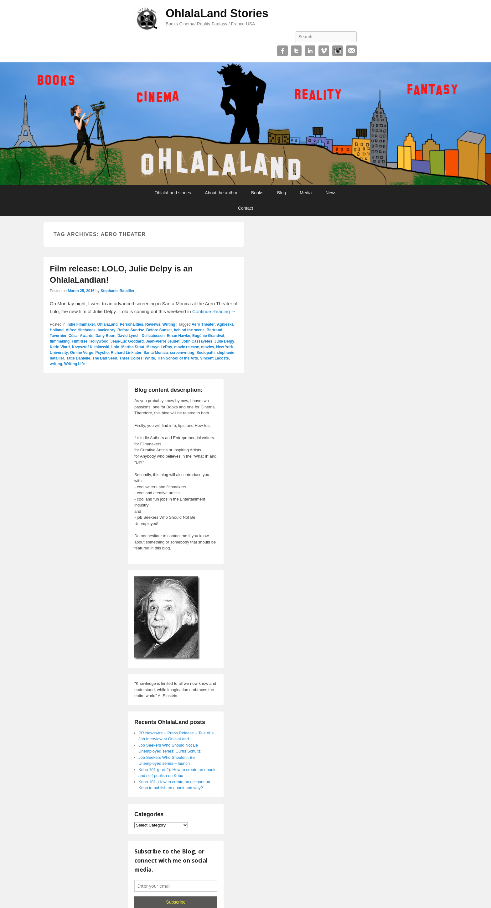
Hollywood (99, 341)
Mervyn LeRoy (159, 347)
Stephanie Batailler (117, 291)
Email (351, 50)
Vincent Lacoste (214, 358)
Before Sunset (159, 330)
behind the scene (189, 330)
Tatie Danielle (78, 358)
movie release (186, 347)
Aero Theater (203, 324)
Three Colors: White (137, 358)
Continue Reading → (214, 311)
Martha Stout (132, 347)
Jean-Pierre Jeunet (162, 341)
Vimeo (323, 50)
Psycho (102, 352)
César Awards (81, 335)
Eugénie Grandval (208, 335)
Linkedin (310, 50)
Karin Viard (60, 347)
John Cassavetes (197, 341)
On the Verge (81, 352)
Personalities (131, 324)
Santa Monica (155, 352)
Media (306, 192)
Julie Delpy (224, 341)
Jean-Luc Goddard (127, 341)
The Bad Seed (104, 358)
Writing (169, 324)
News (331, 192)
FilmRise (79, 341)
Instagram (337, 50)
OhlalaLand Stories (217, 13)
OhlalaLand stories (172, 192)
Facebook (282, 50)
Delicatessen (153, 335)
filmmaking (60, 341)
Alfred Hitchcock (81, 330)
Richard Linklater (126, 352)
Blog (281, 192)
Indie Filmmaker (80, 324)
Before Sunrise (130, 330)
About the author (221, 192)
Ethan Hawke (178, 335)
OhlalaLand (107, 324)
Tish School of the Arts (177, 358)
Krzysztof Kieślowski (90, 347)
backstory (107, 330)
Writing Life (74, 364)
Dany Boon (105, 335)
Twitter (296, 50)
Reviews (152, 324)
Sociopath (205, 352)
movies (207, 347)
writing (56, 364)
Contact (245, 208)
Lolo (115, 347)
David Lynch (128, 335)
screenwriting (182, 352)
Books (257, 192)
